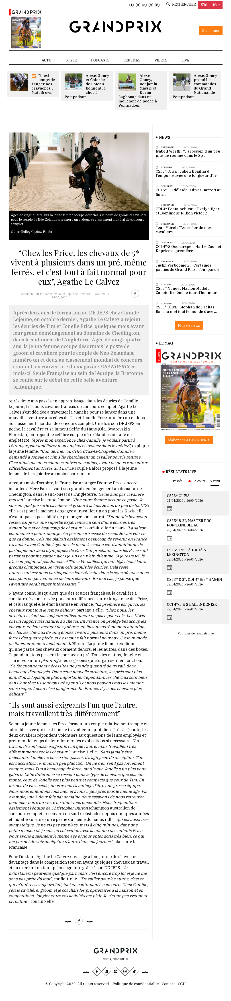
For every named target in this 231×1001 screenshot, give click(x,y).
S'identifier (210, 4)
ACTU (46, 60)
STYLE (71, 60)
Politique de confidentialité (136, 984)
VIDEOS (161, 60)
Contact (169, 984)
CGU (182, 984)
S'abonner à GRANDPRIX (189, 440)
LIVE (185, 60)
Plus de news (189, 333)
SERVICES (132, 60)
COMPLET (102, 294)
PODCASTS (100, 60)
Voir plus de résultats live (196, 633)
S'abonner (211, 30)
